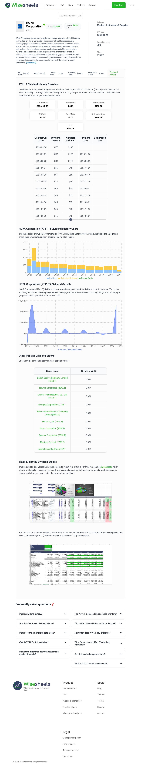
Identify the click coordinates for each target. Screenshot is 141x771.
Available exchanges (72, 701)
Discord (100, 707)
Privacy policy (69, 744)
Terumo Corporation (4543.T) (52, 388)
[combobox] (70, 15)
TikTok (100, 701)
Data (65, 694)
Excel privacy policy (72, 738)
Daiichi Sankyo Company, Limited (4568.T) (52, 379)
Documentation (70, 688)
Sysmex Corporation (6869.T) (52, 435)
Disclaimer (68, 756)
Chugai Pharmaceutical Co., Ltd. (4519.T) (52, 396)
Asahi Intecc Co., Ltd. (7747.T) (52, 449)
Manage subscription (72, 713)
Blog (99, 688)
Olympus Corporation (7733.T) (52, 405)
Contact (101, 713)
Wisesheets (106, 467)
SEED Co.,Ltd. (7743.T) (52, 421)
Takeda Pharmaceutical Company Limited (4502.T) (52, 413)
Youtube (101, 694)
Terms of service (70, 750)
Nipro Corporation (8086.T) (52, 428)
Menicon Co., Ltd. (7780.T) (52, 442)
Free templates (70, 707)
